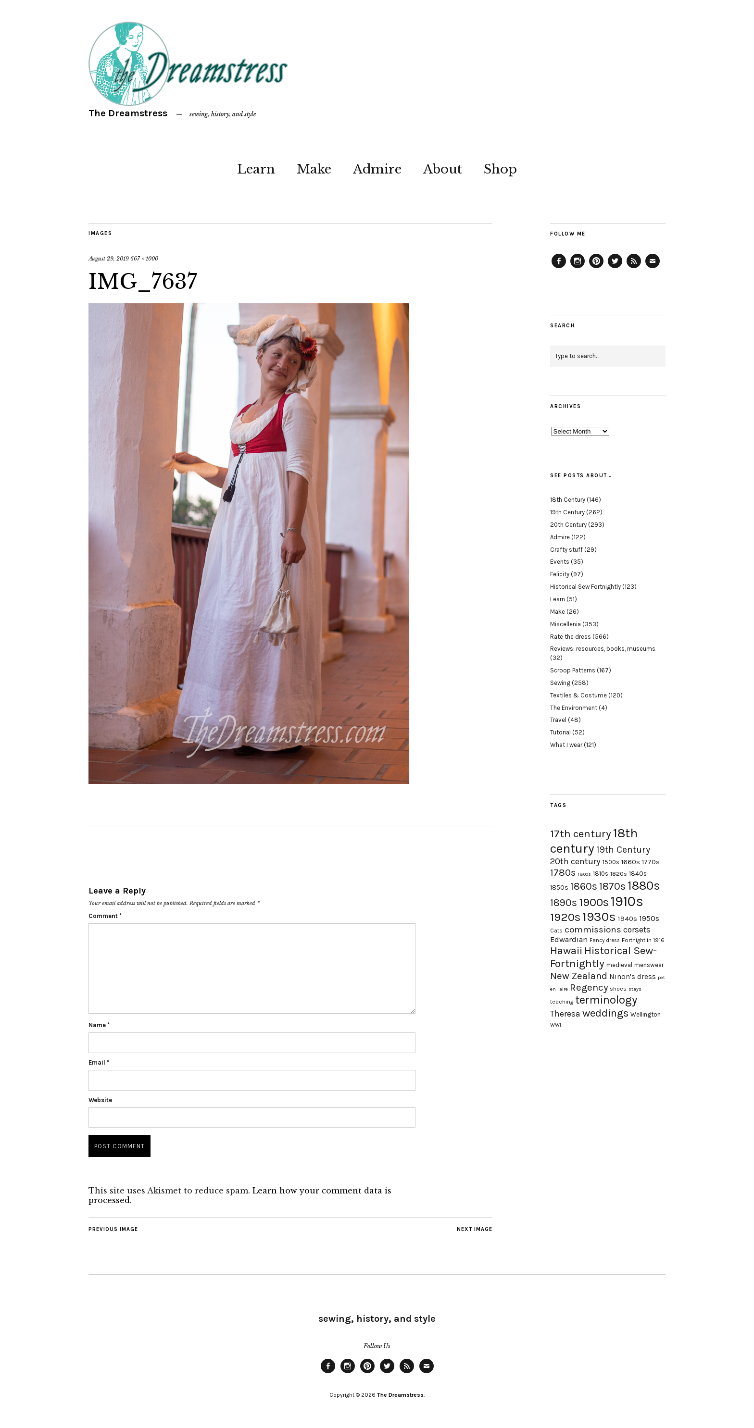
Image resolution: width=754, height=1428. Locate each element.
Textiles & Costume (578, 695)
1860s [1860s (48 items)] (583, 886)
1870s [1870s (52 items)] (612, 886)
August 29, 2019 (108, 258)
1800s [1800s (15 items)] (584, 874)
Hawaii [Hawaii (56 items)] (566, 950)
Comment (105, 915)
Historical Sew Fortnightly (585, 586)
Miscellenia (565, 624)
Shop (500, 169)
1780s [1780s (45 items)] (563, 872)
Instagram (577, 267)
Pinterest (596, 267)
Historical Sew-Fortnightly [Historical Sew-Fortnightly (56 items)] (603, 957)
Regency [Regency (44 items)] (589, 987)
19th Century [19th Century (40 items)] (623, 849)
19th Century (567, 512)
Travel (558, 719)
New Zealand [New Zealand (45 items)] (578, 975)
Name (99, 1025)
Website (100, 1100)
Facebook (559, 267)
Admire (377, 169)
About (442, 169)
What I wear (566, 744)
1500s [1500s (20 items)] (611, 862)
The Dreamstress (127, 113)
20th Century (568, 524)
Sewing (560, 682)
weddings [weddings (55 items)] (605, 1012)
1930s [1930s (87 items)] (599, 916)
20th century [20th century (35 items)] (575, 861)
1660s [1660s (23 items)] (630, 862)
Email (98, 1062)
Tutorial (560, 732)
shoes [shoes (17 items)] (618, 988)
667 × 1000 (144, 258)
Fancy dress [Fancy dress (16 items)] (605, 940)
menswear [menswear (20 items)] (649, 965)
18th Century (567, 499)
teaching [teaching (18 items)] (561, 1001)
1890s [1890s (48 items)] (563, 902)
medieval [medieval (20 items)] (619, 965)
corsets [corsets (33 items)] (637, 929)
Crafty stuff (566, 549)
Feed (634, 267)
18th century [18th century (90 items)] (594, 840)
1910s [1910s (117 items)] (627, 901)
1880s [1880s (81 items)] (644, 885)
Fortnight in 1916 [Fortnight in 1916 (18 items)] (643, 940)
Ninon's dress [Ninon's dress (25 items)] (632, 976)
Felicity (559, 574)
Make (314, 169)
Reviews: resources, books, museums (602, 648)
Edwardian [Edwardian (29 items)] (569, 939)
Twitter (615, 267)
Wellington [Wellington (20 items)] (645, 1014)
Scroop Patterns (572, 670)
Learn (256, 169)
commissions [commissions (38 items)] (593, 929)
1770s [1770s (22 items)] (651, 862)
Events (559, 561)
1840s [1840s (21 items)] (638, 873)
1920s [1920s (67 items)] (565, 917)
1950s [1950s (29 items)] (649, 918)
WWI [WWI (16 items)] (555, 1025)
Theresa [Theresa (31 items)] (565, 1013)
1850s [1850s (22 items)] (559, 887)
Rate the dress (570, 636)
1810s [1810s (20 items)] (600, 873)
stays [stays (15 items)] (634, 989)
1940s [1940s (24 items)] (627, 918)
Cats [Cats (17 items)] (556, 930)
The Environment (573, 707)
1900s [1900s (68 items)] (594, 902)
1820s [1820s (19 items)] (618, 873)
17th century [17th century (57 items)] (580, 833)
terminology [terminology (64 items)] (606, 999)
